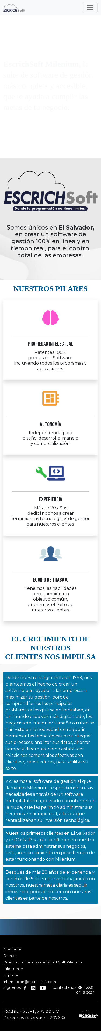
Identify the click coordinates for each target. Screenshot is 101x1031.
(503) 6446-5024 (85, 990)
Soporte (10, 975)
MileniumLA (13, 969)
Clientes (10, 956)
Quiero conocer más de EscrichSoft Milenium (42, 962)
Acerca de (12, 949)
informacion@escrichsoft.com (29, 982)
